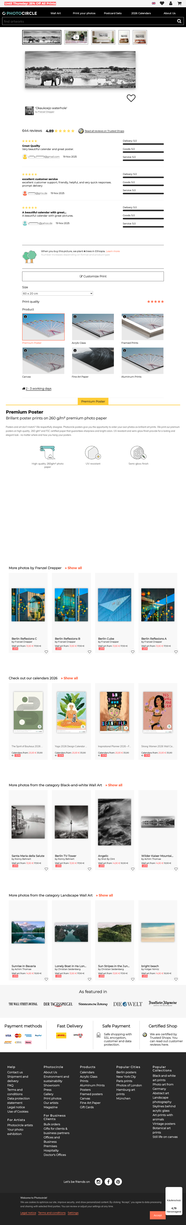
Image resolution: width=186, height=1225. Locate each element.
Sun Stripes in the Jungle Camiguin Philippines (114, 966)
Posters (85, 1089)
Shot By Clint (108, 859)
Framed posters (91, 1094)
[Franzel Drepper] (29, 110)
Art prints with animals (163, 1117)
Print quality (30, 301)
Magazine (51, 1107)
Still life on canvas (165, 1137)
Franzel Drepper (46, 111)
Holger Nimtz (151, 969)
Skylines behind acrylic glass (164, 1108)
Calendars (87, 1072)
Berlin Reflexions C (24, 638)
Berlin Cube (106, 638)
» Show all (73, 568)
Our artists (51, 1103)
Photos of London (129, 1085)
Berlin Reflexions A (154, 638)
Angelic (103, 856)
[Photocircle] (19, 13)
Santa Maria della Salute (28, 856)
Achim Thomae (152, 859)
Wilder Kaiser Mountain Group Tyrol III (157, 856)
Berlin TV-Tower (65, 856)
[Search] (179, 21)
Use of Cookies (17, 1111)
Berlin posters (126, 1072)
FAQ (10, 1085)
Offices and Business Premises (52, 1142)
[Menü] (180, 1189)
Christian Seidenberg (69, 969)
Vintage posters (164, 1124)
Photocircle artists (20, 1125)
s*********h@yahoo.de (40, 223)
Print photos (52, 1098)
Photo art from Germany (163, 1087)
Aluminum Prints (92, 1085)
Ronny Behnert (23, 859)
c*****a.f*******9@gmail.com (44, 156)
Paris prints (124, 1081)
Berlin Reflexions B (67, 638)
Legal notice (16, 1107)
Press (47, 1089)
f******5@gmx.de (37, 193)
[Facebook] (109, 1181)
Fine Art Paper (90, 1103)
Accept (158, 1215)
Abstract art (161, 1093)
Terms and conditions (52, 1212)
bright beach (150, 966)
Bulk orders (52, 1124)
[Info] (25, 316)
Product (28, 309)
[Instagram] (99, 1181)
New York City (126, 1076)
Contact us (15, 1072)
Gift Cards (87, 1107)
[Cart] (179, 3)
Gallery (48, 1094)
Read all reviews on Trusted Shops (104, 131)
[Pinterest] (118, 1181)
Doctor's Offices (55, 1155)
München (123, 1098)
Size (25, 287)
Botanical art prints (162, 1130)
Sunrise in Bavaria (24, 966)
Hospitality (51, 1150)
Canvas (85, 1098)
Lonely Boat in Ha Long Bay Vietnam (71, 966)
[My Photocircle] (171, 3)
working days (38, 388)
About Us (50, 1072)
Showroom (52, 1085)
